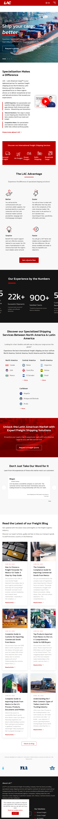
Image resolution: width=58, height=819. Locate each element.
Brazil (44, 375)
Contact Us (24, 765)
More (25, 380)
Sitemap (23, 793)
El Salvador (28, 375)
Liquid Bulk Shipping (43, 779)
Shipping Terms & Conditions (29, 797)
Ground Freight (41, 764)
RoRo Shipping (41, 773)
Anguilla (25, 393)
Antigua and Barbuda (29, 398)
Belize (26, 365)
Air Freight (40, 770)
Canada (10, 365)
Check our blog (29, 708)
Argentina (46, 365)
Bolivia (44, 370)
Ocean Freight (41, 767)
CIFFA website (35, 804)
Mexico (10, 375)
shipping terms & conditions (11, 806)
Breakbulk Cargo (42, 776)
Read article (10, 567)
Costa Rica (28, 370)
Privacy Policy (32, 793)
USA (9, 370)
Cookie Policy (44, 793)
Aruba (24, 403)
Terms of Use (14, 793)
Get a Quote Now (29, 260)
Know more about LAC (12, 132)
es (49, 3)
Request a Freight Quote (29, 447)
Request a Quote (9, 766)
